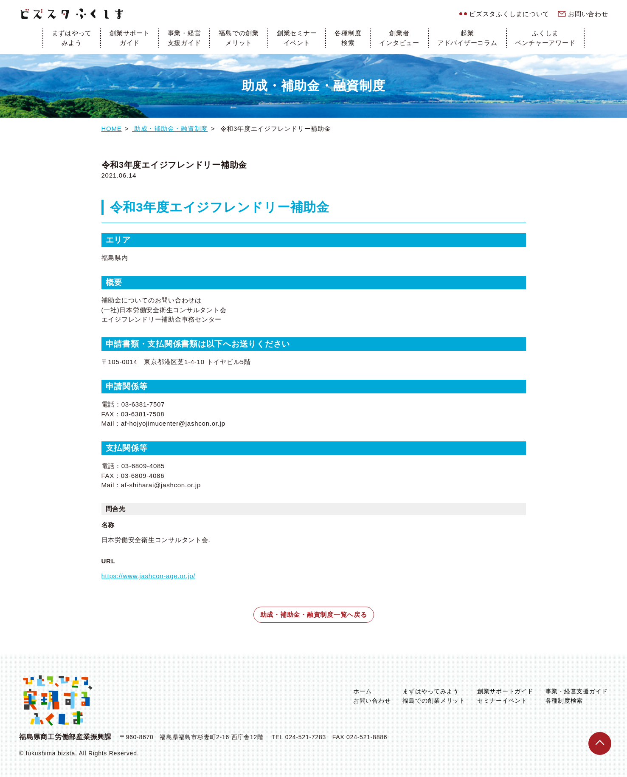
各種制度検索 (348, 37)
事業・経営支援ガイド (184, 37)
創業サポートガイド (130, 37)
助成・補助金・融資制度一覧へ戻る (313, 614)
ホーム (362, 691)
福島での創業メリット (239, 37)
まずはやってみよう (72, 37)
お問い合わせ (588, 13)
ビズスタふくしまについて (509, 13)
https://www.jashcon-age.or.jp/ (148, 575)
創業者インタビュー (399, 37)
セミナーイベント (502, 700)
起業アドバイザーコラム (467, 37)
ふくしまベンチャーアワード (545, 37)
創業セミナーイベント (297, 37)
